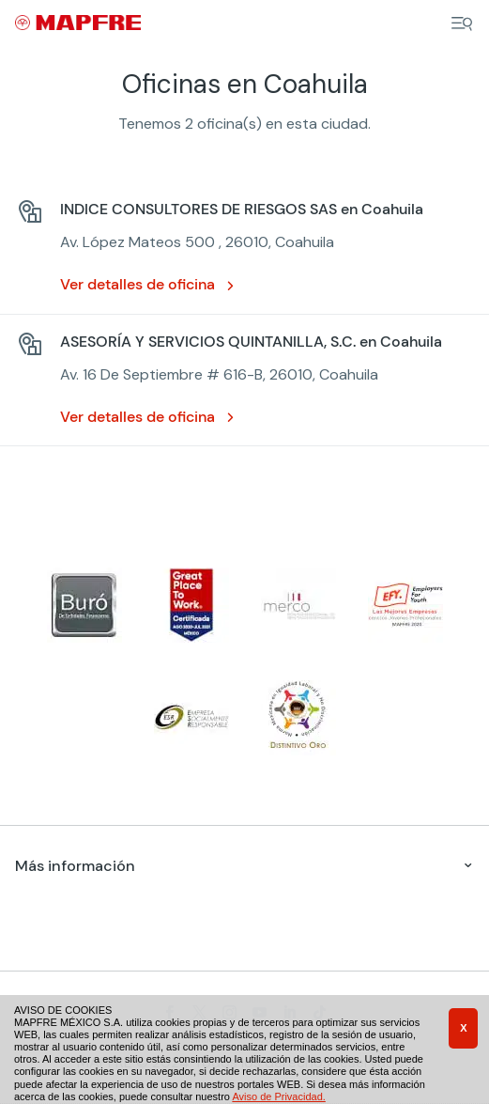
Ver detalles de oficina (137, 284)
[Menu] (461, 23)
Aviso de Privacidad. (278, 1096)
